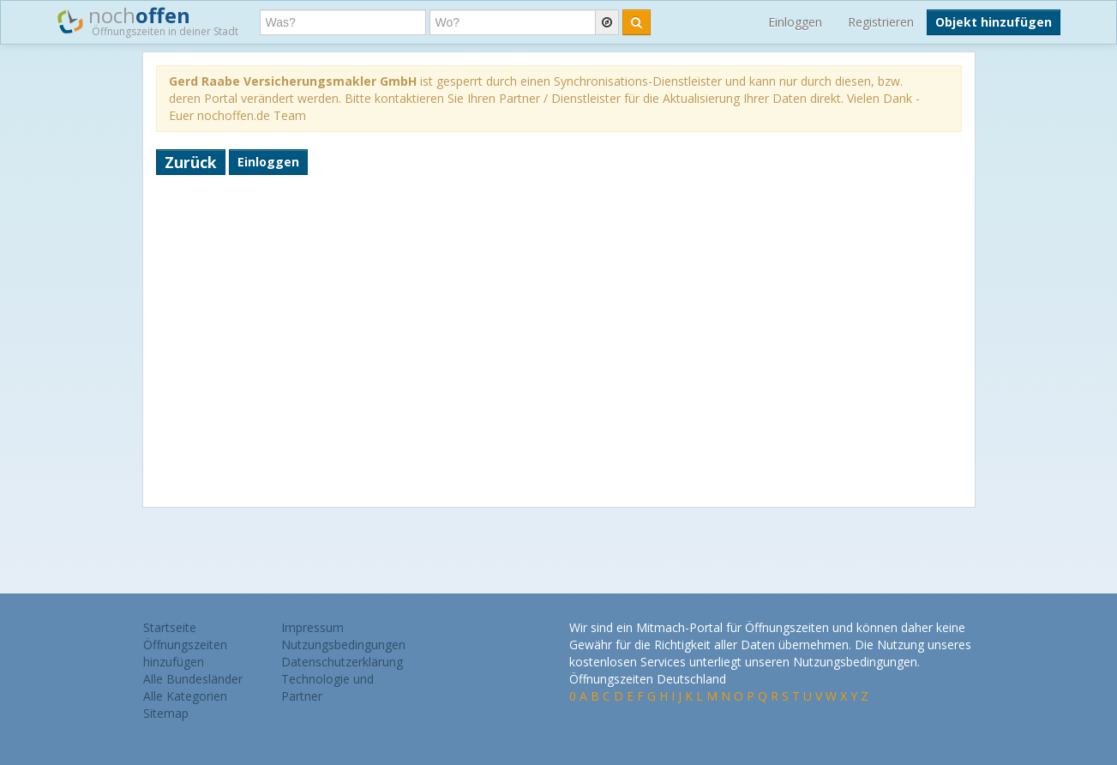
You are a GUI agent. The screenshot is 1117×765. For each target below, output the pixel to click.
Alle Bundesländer (193, 679)
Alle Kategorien (185, 696)
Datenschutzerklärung (342, 662)
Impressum (312, 627)
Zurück (191, 162)
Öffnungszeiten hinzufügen (185, 653)
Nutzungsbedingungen (343, 644)
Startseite (169, 627)
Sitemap (166, 713)
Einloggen (795, 22)
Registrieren (881, 22)
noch (147, 20)
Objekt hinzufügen (993, 22)
